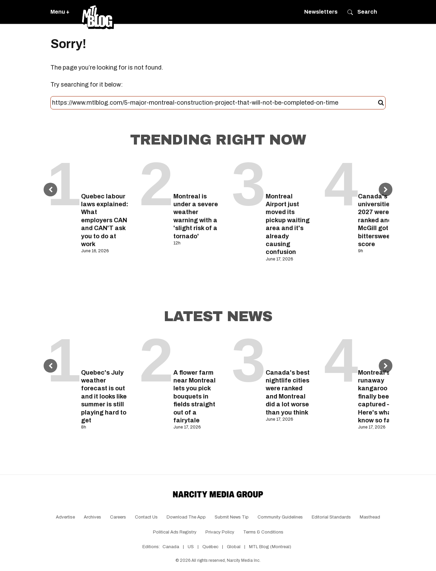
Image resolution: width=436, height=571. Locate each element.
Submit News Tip (232, 517)
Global (233, 546)
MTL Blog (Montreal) (270, 546)
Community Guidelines (280, 517)
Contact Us (146, 517)
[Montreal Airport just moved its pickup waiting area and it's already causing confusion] (290, 173)
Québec (210, 546)
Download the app (186, 517)
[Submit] (381, 103)
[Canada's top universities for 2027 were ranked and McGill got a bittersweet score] (382, 173)
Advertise (65, 517)
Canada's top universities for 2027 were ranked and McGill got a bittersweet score (380, 220)
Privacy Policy (219, 532)
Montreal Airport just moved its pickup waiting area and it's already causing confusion (288, 224)
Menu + (59, 12)
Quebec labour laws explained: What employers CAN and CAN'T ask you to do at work (104, 220)
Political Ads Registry (175, 532)
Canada (170, 546)
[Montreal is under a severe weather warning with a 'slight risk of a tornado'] (197, 173)
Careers (118, 517)
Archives (92, 517)
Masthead (370, 517)
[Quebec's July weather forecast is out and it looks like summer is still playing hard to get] (105, 349)
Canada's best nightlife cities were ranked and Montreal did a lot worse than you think (288, 392)
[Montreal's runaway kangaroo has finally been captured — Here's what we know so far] (382, 349)
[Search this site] (215, 103)
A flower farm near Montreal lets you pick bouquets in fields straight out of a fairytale (194, 396)
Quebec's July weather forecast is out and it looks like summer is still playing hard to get (104, 396)
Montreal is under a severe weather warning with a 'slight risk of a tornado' (195, 216)
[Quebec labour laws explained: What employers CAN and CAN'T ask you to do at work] (105, 173)
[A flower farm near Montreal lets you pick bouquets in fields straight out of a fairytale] (197, 349)
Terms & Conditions (263, 532)
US (191, 546)
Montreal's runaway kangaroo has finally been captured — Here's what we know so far (381, 396)
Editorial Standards (331, 517)
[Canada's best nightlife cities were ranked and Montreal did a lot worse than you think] (290, 349)
